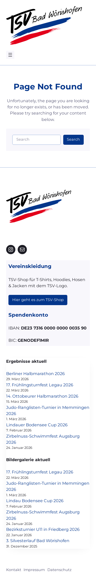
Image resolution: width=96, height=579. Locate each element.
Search (73, 139)
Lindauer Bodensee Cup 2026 (37, 424)
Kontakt (13, 569)
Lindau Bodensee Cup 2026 (34, 500)
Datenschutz (59, 569)
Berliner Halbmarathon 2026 (35, 373)
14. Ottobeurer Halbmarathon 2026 (42, 396)
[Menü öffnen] (10, 55)
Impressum (34, 569)
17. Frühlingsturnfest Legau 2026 (39, 384)
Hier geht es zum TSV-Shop (38, 299)
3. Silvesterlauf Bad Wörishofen (37, 540)
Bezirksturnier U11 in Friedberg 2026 (43, 529)
